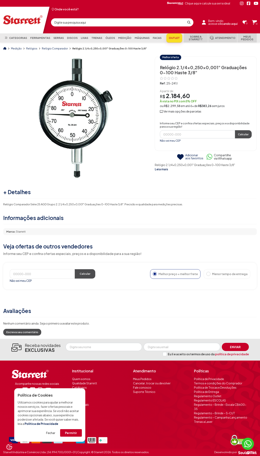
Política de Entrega (206, 392)
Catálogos (79, 387)
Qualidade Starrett (84, 383)
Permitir (71, 433)
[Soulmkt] (247, 452)
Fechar (50, 433)
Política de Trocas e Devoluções (215, 387)
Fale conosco (142, 387)
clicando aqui (228, 23)
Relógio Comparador (55, 48)
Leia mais (161, 169)
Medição (16, 48)
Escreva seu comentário (22, 332)
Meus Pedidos (142, 379)
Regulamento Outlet (207, 396)
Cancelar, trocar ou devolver (152, 383)
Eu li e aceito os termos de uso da (208, 354)
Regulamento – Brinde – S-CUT (214, 413)
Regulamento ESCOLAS (210, 400)
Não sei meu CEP (170, 140)
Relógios (32, 48)
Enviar (235, 347)
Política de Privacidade (41, 423)
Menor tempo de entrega (227, 274)
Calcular (243, 134)
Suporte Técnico (144, 392)
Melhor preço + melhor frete (175, 274)
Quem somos (81, 379)
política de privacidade (232, 354)
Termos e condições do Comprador (218, 383)
